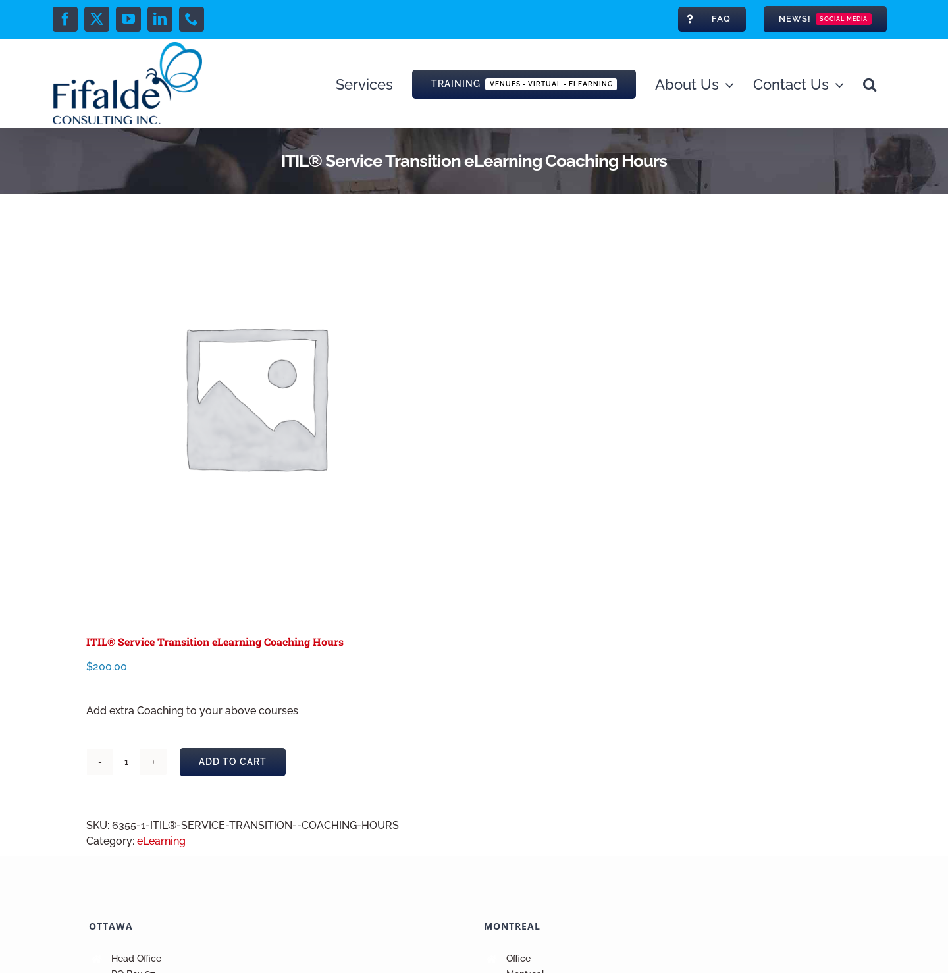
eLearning (161, 841)
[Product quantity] (126, 762)
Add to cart (233, 761)
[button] (869, 83)
